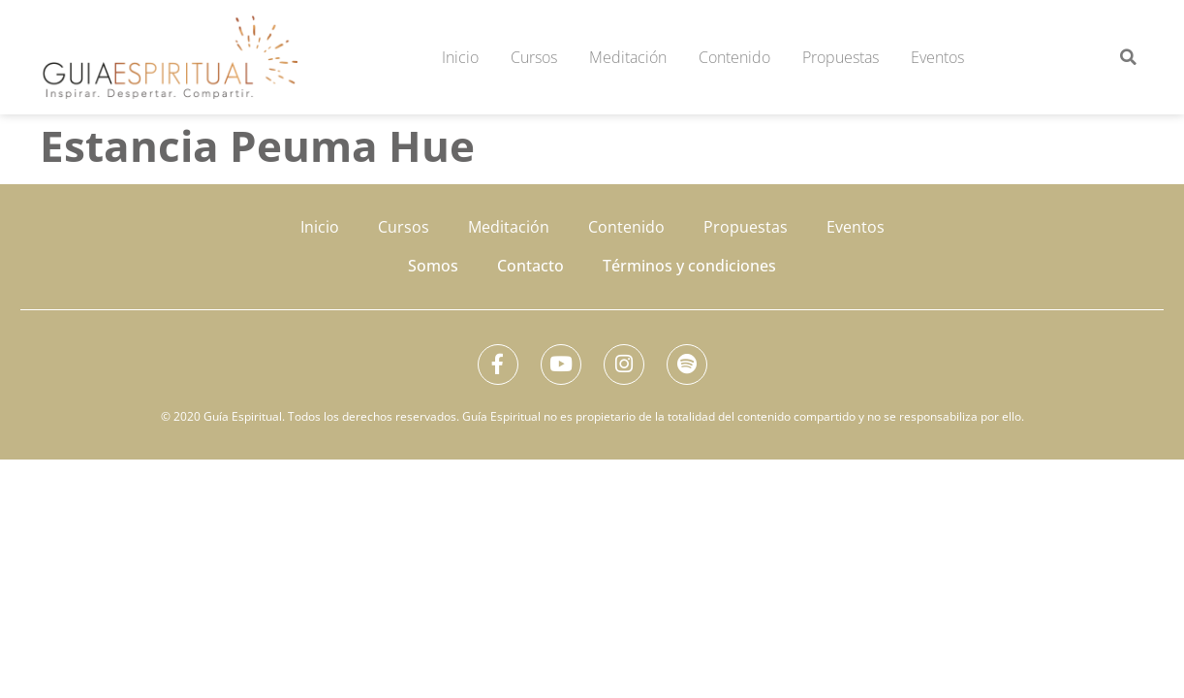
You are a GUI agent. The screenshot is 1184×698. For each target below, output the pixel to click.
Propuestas (840, 57)
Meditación (628, 57)
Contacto (530, 265)
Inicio (460, 57)
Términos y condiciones (689, 265)
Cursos (534, 57)
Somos (433, 265)
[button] (1128, 57)
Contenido (734, 57)
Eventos (937, 57)
